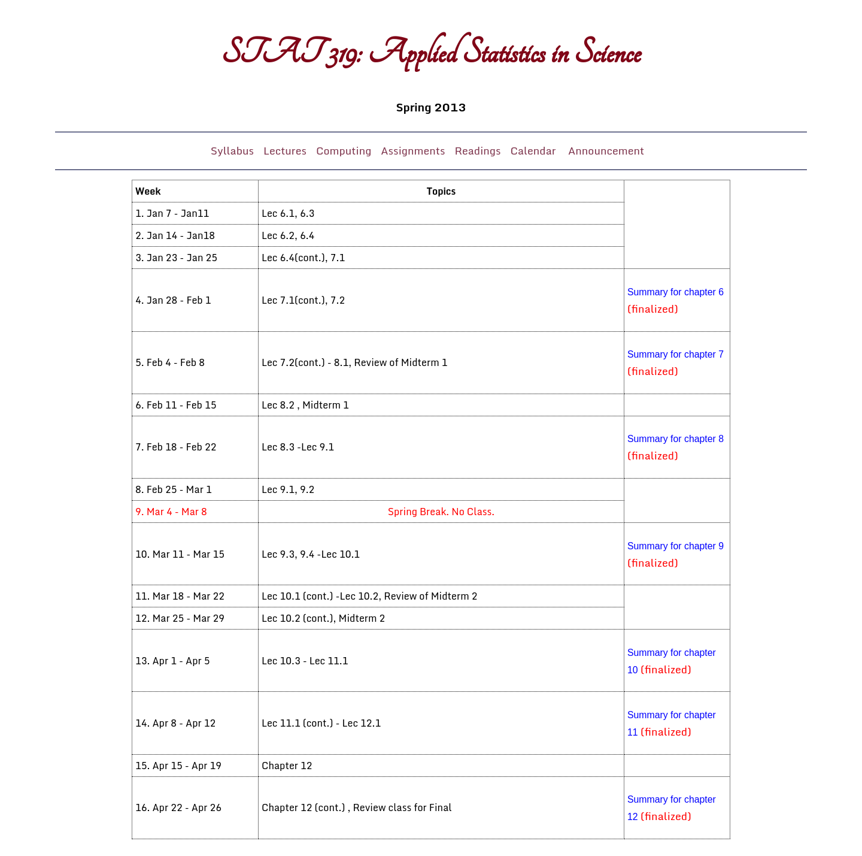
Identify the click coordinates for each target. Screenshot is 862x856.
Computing (343, 150)
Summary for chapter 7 (675, 354)
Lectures (284, 150)
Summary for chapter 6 (675, 292)
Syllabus (232, 150)
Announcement (606, 150)
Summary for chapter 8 (675, 439)
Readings (477, 150)
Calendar (534, 150)
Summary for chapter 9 (675, 546)
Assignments (413, 150)
